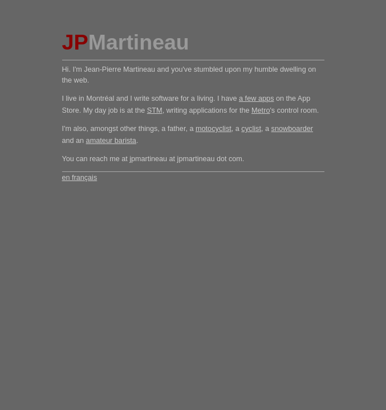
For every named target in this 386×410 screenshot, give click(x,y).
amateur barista (111, 140)
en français (79, 178)
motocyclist (213, 128)
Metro (260, 110)
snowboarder (292, 128)
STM (154, 110)
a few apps (256, 98)
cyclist (251, 128)
